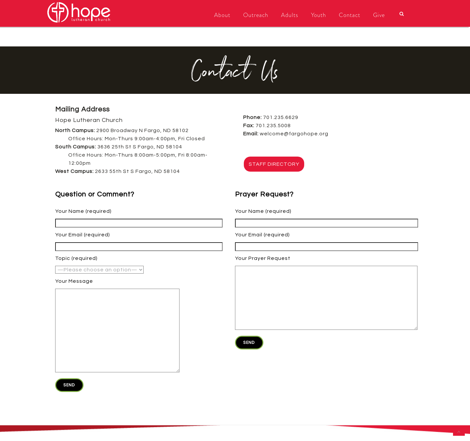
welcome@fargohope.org (294, 133)
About (222, 15)
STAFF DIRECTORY (274, 164)
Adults (289, 15)
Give (379, 15)
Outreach (255, 15)
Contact (349, 15)
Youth (318, 15)
